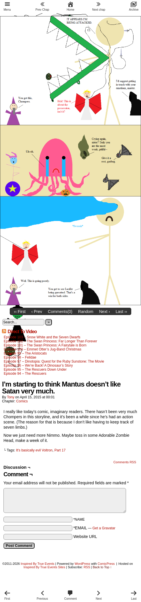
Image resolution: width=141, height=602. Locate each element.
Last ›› (121, 311)
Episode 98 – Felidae (20, 357)
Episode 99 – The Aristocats (25, 353)
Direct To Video (22, 331)
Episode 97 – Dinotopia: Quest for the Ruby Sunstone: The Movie (54, 361)
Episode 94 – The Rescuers (25, 374)
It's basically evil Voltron (34, 450)
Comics (22, 401)
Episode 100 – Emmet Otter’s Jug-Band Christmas (42, 349)
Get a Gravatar (104, 528)
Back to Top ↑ (102, 567)
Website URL (85, 536)
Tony (10, 397)
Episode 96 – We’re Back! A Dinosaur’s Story (38, 365)
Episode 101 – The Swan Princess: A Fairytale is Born (45, 345)
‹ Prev (36, 311)
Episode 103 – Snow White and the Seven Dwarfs (42, 337)
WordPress (82, 563)
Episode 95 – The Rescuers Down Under (35, 369)
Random (85, 311)
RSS (87, 567)
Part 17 (60, 450)
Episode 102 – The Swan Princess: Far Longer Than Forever (50, 341)
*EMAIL (94, 528)
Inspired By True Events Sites (44, 567)
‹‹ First (19, 311)
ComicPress (106, 563)
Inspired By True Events (37, 563)
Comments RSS (124, 462)
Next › (104, 311)
